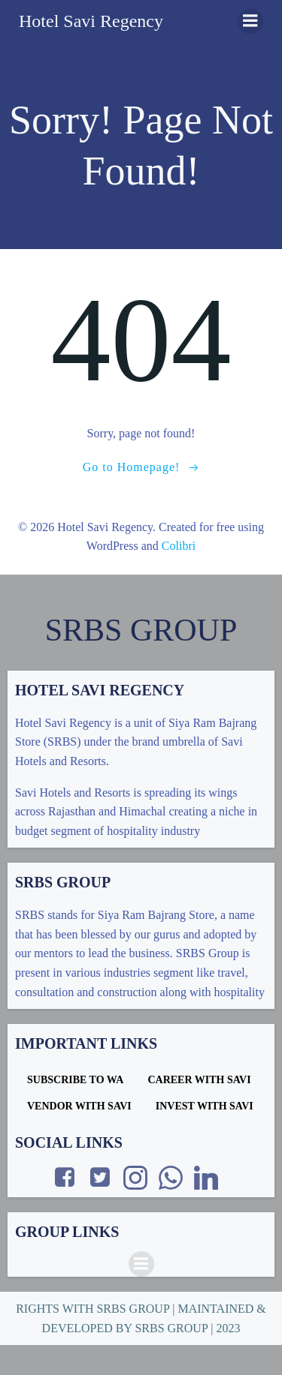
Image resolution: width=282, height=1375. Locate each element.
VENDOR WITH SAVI (79, 1106)
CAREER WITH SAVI (198, 1079)
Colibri (179, 545)
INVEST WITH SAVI (204, 1106)
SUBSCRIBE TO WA (75, 1079)
